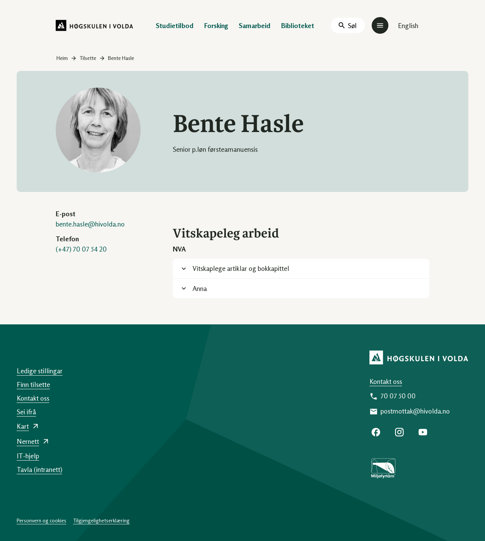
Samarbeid (255, 25)
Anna (199, 288)
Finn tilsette (33, 384)
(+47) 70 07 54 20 (81, 249)
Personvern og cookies (41, 520)
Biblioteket (297, 25)
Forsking (216, 25)
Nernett (28, 441)
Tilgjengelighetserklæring (101, 520)
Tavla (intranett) (39, 469)
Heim (62, 58)
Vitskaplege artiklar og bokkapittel (240, 268)
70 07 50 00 (398, 396)
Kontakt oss (385, 381)
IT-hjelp (28, 455)
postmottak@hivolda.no (415, 411)
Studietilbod (175, 25)
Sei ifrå (26, 411)
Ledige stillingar (40, 370)
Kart (23, 426)
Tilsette (88, 58)
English (408, 25)
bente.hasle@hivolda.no (90, 224)
